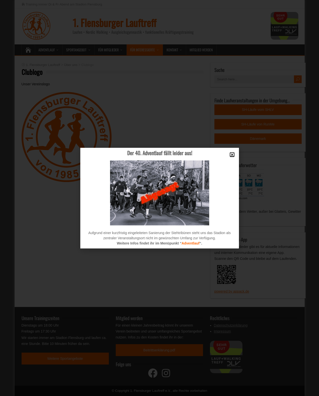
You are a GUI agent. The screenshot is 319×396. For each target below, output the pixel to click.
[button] (232, 154)
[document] (159, 198)
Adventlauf (190, 243)
